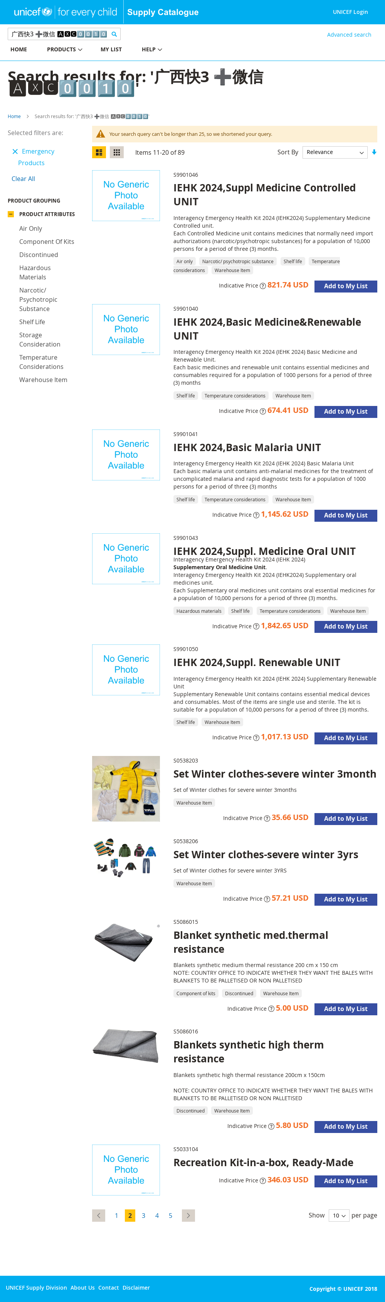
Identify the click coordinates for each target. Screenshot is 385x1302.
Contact (108, 1287)
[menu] (96, 50)
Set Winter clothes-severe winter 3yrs (265, 854)
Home (14, 116)
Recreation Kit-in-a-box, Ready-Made (263, 1162)
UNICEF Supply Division (36, 1287)
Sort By (287, 151)
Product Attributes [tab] (47, 216)
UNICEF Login (350, 11)
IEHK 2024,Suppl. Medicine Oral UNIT (264, 551)
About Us (83, 1287)
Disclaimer (136, 1287)
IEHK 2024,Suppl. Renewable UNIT (256, 662)
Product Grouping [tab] (45, 202)
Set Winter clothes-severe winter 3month (275, 774)
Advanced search (349, 34)
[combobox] (64, 34)
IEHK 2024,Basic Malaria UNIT (247, 447)
